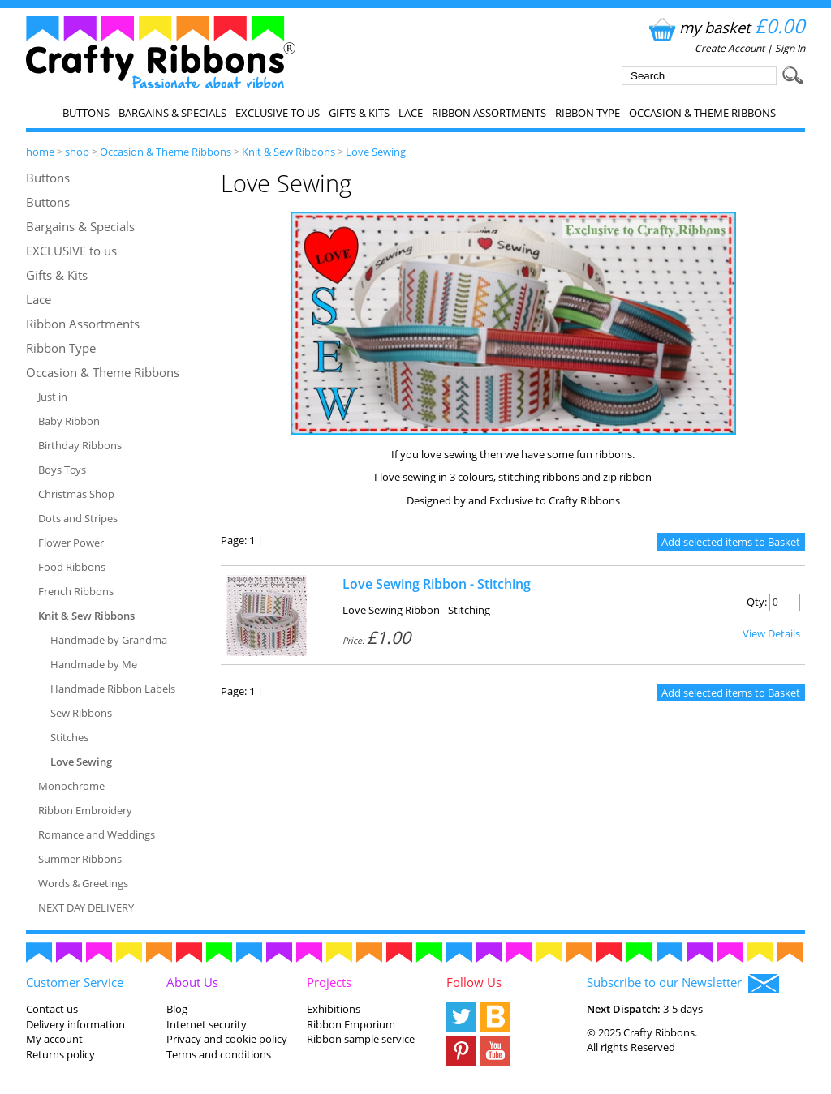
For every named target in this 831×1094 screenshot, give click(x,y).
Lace (410, 112)
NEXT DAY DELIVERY (86, 907)
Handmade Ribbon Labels (112, 688)
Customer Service (74, 982)
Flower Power (71, 542)
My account (54, 1039)
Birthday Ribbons (80, 445)
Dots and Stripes (78, 518)
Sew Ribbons (81, 712)
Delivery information (75, 1024)
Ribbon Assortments (489, 112)
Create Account (729, 48)
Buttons (86, 112)
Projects (329, 982)
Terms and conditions (218, 1054)
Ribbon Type (587, 112)
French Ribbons (76, 591)
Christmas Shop (76, 493)
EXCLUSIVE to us (277, 112)
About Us (192, 982)
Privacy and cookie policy (226, 1039)
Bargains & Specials (172, 112)
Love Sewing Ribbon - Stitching (436, 584)
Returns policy (60, 1054)
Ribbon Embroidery (85, 810)
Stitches (69, 737)
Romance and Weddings (96, 834)
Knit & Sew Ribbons (288, 151)
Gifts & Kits (359, 112)
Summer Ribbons (80, 858)
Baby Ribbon (69, 420)
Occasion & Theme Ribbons (702, 112)
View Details (771, 633)
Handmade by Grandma (108, 639)
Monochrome (71, 785)
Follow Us (474, 982)
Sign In (790, 48)
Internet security (206, 1024)
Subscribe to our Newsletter (683, 983)
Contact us (52, 1009)
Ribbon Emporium (351, 1024)
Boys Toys (62, 469)
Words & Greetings (83, 883)
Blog (176, 1009)
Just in (52, 396)
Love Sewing (376, 151)
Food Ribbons (71, 566)
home (40, 151)
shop (77, 151)
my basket (725, 27)
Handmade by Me (93, 664)
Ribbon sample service (361, 1039)
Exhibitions (333, 1009)
